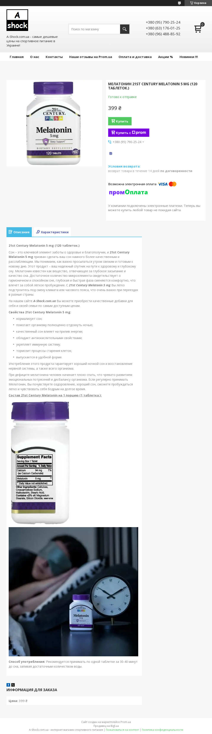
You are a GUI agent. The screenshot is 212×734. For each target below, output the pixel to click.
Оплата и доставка (135, 57)
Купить (122, 121)
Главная (17, 57)
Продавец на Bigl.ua (106, 726)
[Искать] (124, 29)
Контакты (54, 57)
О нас (34, 57)
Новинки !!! (189, 57)
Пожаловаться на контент (122, 730)
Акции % (165, 57)
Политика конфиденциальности (162, 730)
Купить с (131, 132)
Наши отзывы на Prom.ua (90, 57)
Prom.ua (125, 722)
